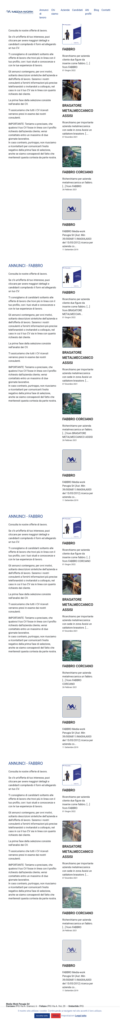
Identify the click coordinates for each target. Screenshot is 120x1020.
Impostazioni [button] (68, 1015)
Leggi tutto (80, 1015)
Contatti (105, 10)
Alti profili (88, 12)
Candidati (77, 10)
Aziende (65, 10)
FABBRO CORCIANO (77, 172)
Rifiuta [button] (56, 1016)
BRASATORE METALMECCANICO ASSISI (77, 111)
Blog (96, 10)
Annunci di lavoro (43, 14)
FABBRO (68, 49)
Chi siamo (54, 12)
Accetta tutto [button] (42, 1016)
